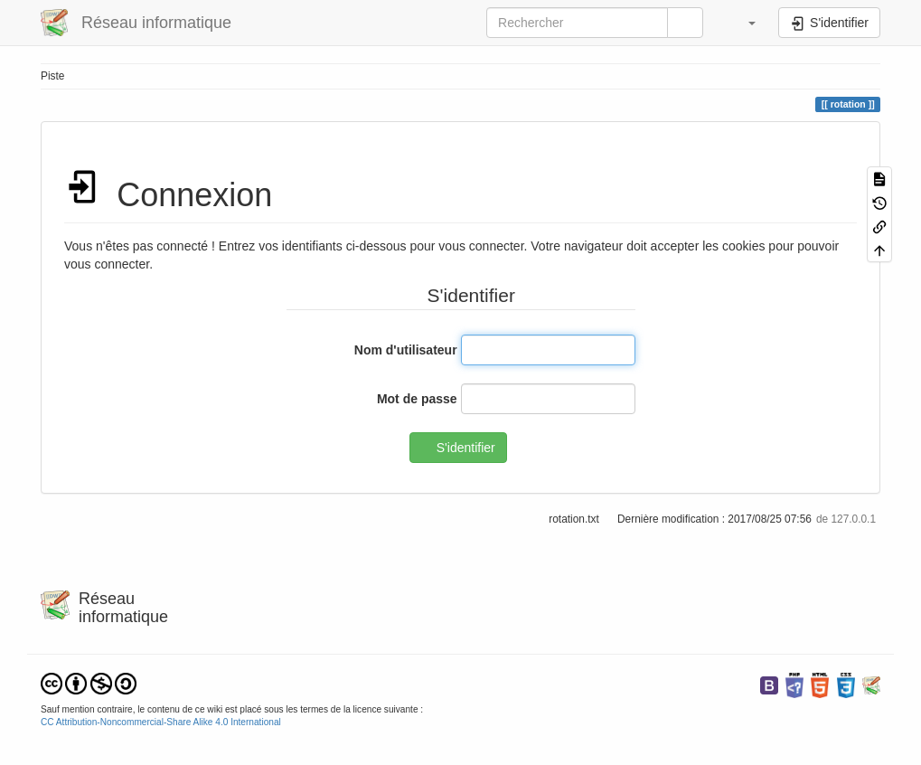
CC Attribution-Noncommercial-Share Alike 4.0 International (161, 722)
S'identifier (466, 447)
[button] (743, 22)
